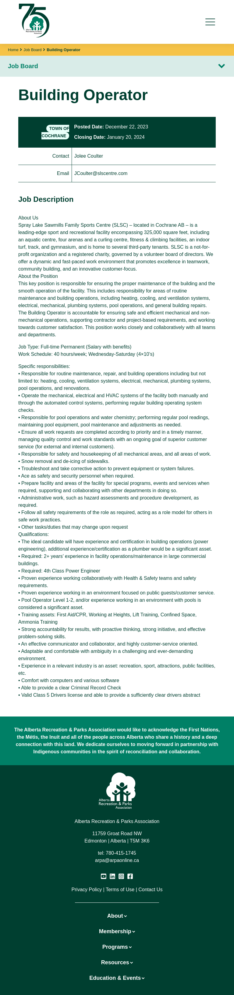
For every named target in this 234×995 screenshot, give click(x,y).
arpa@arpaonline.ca (117, 860)
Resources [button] (117, 962)
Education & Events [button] (116, 978)
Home (13, 49)
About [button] (117, 916)
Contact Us (150, 889)
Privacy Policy (87, 889)
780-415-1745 (121, 853)
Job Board (32, 49)
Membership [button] (117, 931)
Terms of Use (120, 889)
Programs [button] (117, 947)
